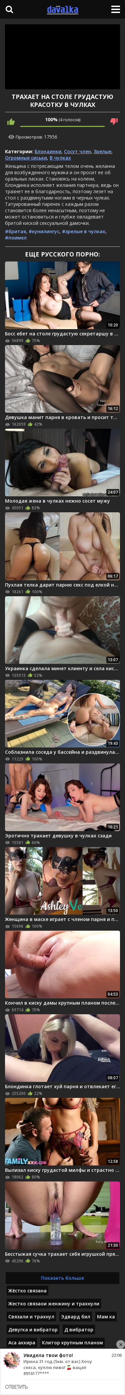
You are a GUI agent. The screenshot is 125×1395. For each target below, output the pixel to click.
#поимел (16, 237)
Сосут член (77, 151)
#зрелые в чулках (83, 231)
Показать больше (62, 1278)
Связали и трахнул (31, 1316)
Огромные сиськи (26, 158)
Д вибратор (78, 1329)
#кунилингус (44, 231)
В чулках (60, 158)
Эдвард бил (75, 1316)
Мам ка (106, 1316)
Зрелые (102, 151)
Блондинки (48, 151)
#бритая (15, 231)
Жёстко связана (27, 1290)
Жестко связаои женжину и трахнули (53, 1303)
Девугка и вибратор (33, 1329)
